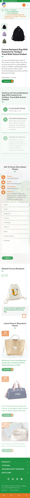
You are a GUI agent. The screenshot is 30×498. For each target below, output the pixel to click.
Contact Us (8, 81)
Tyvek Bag (6, 465)
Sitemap (4, 490)
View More (8, 370)
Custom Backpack (12, 11)
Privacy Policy (14, 490)
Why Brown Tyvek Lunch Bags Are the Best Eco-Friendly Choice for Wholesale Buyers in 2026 (14, 363)
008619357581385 (12, 188)
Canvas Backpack (12, 13)
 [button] (4, 46)
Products (13, 10)
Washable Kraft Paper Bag (13, 469)
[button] (3, 275)
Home (6, 10)
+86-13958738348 (11, 178)
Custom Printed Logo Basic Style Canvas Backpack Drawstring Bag (14, 310)
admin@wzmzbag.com (10, 1)
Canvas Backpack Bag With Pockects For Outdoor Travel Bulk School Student (15, 16)
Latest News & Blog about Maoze (15, 325)
